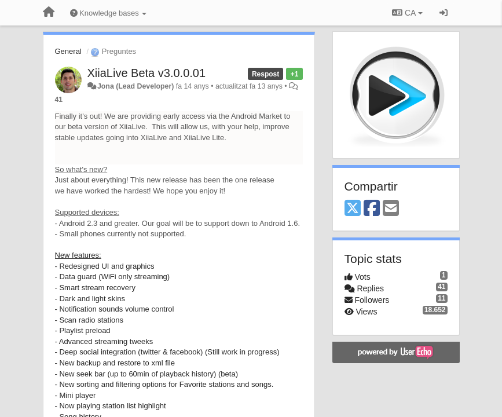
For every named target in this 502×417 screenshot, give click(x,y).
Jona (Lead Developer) (135, 86)
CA (407, 12)
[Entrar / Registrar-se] (443, 13)
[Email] (391, 209)
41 (59, 100)
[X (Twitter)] (353, 209)
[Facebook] (372, 209)
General (68, 51)
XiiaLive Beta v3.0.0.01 (146, 73)
